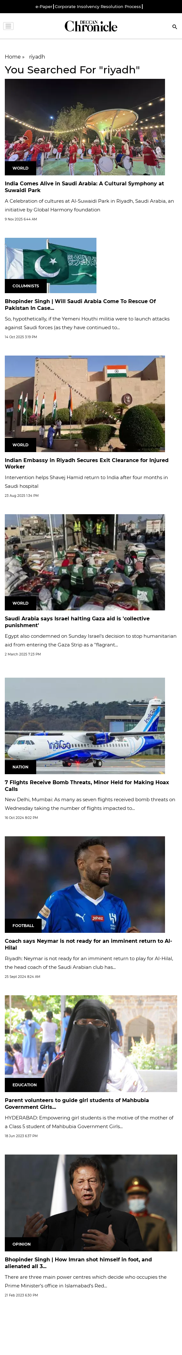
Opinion (21, 1244)
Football (23, 925)
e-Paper (44, 6)
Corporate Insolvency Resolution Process (98, 6)
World (20, 168)
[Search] (175, 27)
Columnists (25, 285)
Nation (20, 767)
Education (24, 1084)
